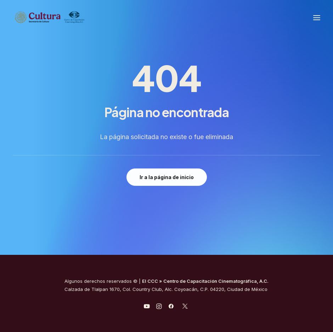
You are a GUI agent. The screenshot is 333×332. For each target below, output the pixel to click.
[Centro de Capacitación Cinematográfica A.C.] (50, 17)
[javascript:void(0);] (159, 307)
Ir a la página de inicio (167, 177)
